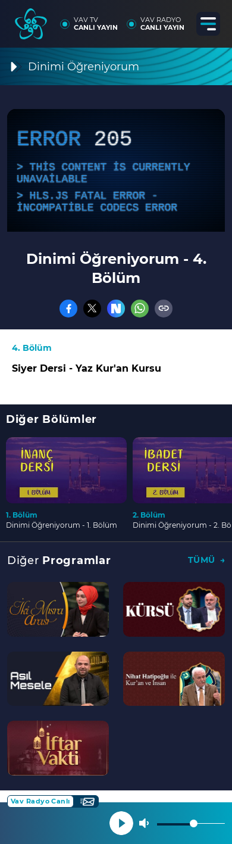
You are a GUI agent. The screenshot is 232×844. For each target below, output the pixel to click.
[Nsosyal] (116, 308)
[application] (116, 170)
